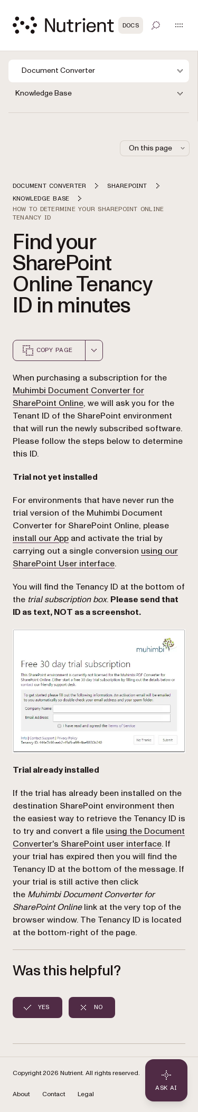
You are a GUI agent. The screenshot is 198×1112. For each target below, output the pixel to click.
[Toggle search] (155, 25)
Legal (86, 1094)
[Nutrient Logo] (78, 25)
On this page (158, 148)
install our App (41, 538)
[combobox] (94, 350)
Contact (53, 1094)
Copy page (47, 350)
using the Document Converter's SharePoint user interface (99, 837)
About (21, 1094)
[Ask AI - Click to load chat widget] (166, 1080)
